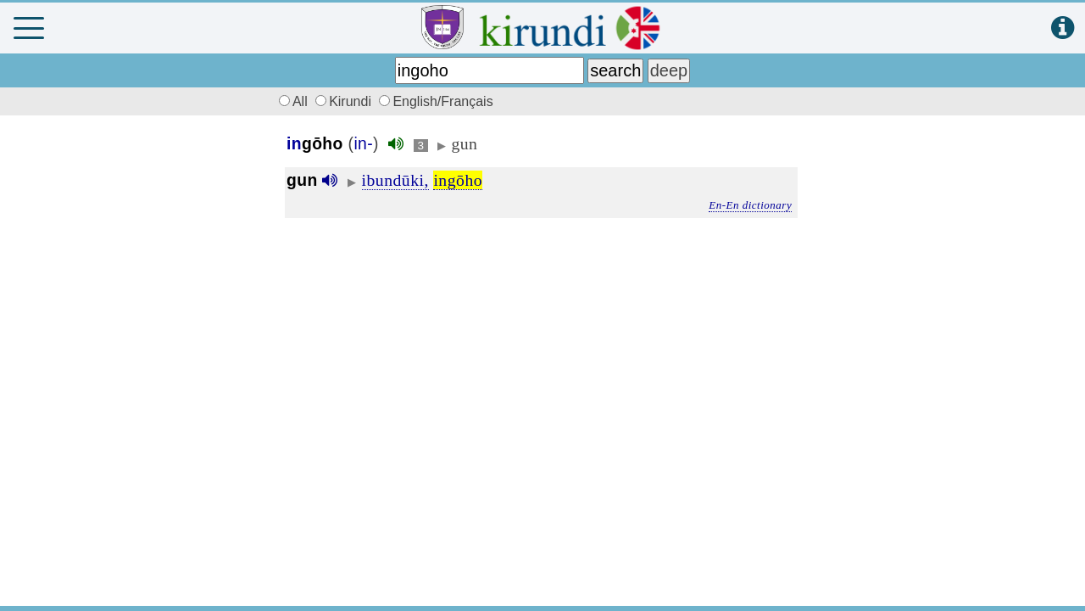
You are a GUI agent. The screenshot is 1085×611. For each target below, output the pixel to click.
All (290, 101)
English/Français (435, 101)
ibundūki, (395, 180)
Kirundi (345, 101)
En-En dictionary (750, 205)
